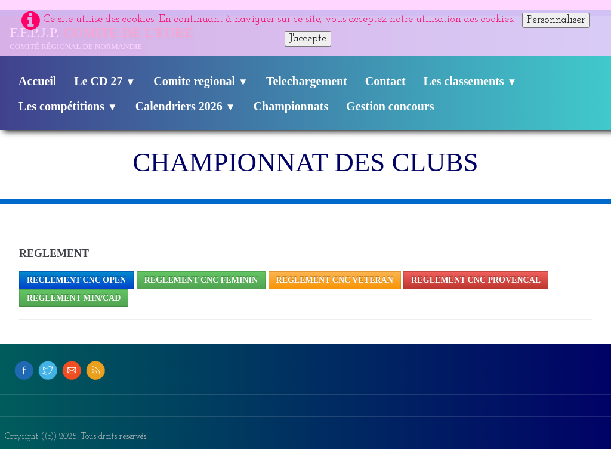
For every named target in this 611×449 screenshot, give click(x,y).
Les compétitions (68, 106)
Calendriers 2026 (185, 106)
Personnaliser (556, 20)
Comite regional (200, 81)
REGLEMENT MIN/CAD (74, 297)
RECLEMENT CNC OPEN (76, 279)
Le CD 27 (104, 81)
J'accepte (307, 38)
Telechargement (306, 81)
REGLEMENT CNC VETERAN (334, 279)
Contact (385, 81)
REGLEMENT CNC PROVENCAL (476, 279)
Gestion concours (390, 106)
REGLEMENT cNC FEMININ (201, 279)
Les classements (470, 81)
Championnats (291, 106)
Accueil (37, 81)
